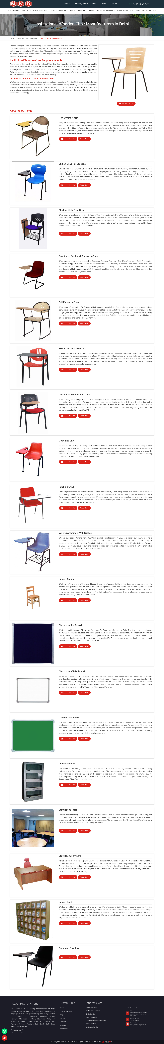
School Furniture (16, 10)
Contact (114, 4)
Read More (84, 139)
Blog (94, 4)
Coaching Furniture (69, 948)
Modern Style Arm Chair (72, 210)
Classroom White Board (72, 671)
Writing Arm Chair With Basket (75, 533)
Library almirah (67, 763)
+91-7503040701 (141, 4)
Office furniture (125, 10)
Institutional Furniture (38, 10)
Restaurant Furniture (145, 10)
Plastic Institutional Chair (72, 348)
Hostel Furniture (60, 10)
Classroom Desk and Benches (102, 10)
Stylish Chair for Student (72, 164)
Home (67, 4)
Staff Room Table (68, 809)
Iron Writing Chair (68, 117)
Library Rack (65, 902)
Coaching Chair (67, 440)
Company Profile (81, 4)
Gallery (103, 4)
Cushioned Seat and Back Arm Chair (78, 256)
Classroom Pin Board (70, 625)
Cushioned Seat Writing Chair (75, 394)
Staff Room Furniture (70, 856)
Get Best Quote (69, 139)
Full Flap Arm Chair (69, 302)
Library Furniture (78, 10)
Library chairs (66, 579)
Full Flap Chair (66, 487)
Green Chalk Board (69, 717)
